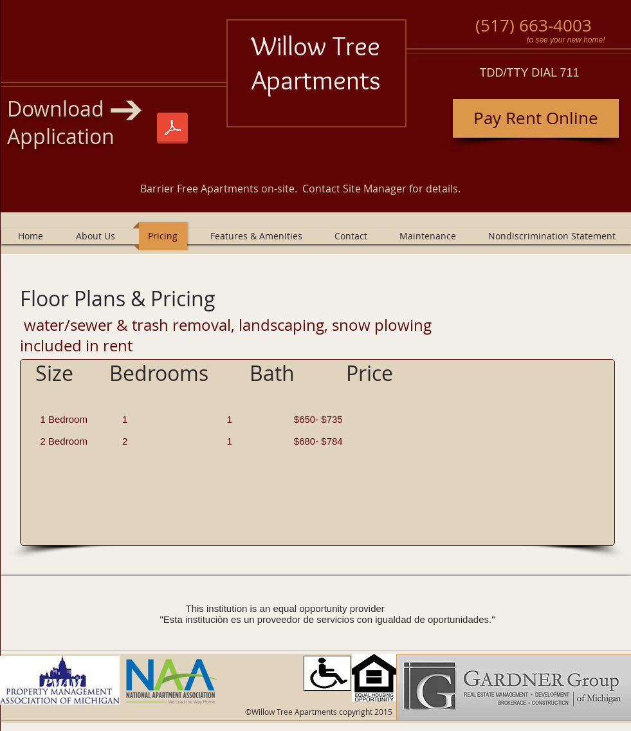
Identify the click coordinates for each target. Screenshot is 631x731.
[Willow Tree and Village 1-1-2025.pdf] (172, 129)
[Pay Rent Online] (536, 118)
